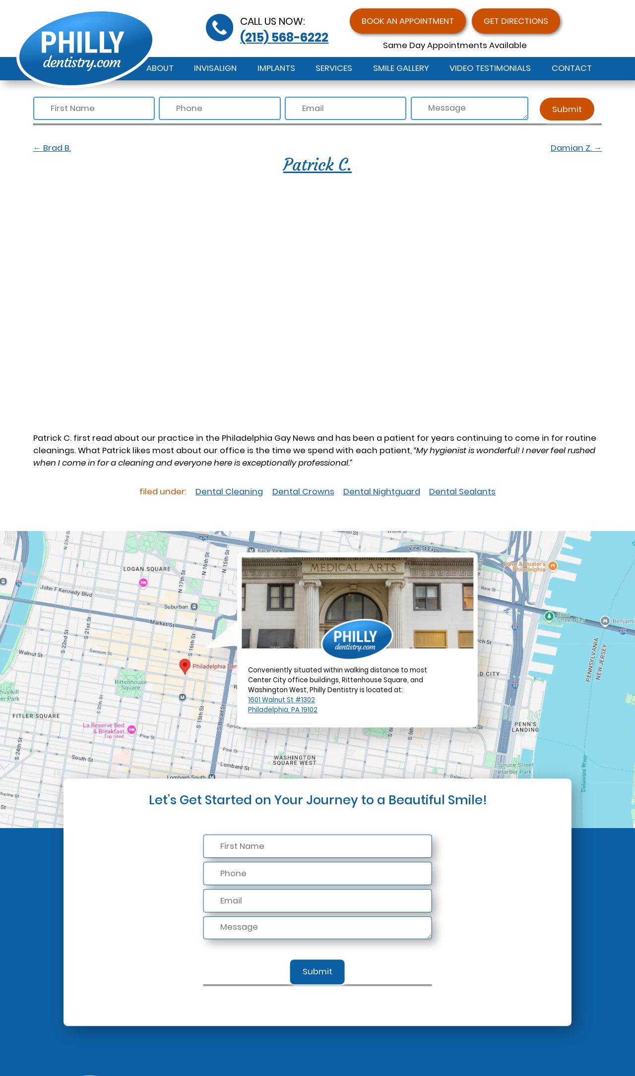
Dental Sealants (462, 491)
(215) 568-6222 (284, 37)
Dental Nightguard (381, 491)
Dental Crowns (303, 491)
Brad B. (52, 148)
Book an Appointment (408, 21)
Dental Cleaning (229, 491)
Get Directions (516, 21)
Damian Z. (576, 148)
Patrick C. (317, 164)
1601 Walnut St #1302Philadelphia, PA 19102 (283, 705)
